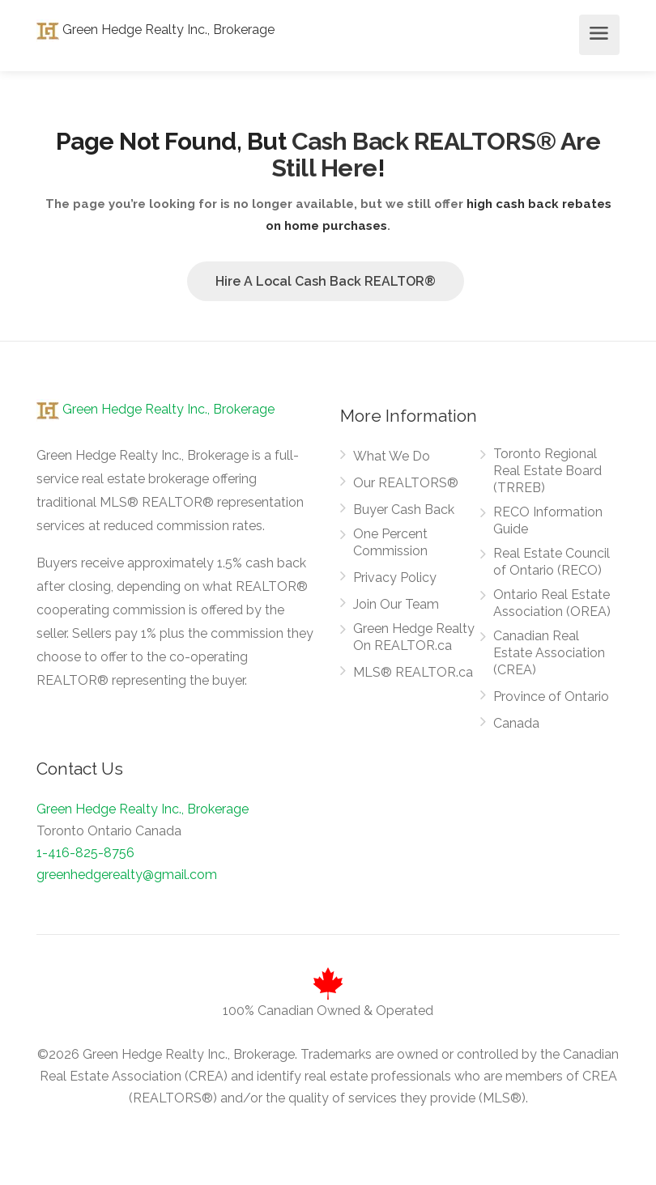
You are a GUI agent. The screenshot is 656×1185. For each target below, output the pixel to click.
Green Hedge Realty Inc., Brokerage (155, 29)
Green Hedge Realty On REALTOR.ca (414, 637)
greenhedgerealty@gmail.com (126, 874)
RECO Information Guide (548, 520)
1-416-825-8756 (85, 852)
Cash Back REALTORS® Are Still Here (436, 154)
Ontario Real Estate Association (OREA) (552, 603)
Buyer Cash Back (403, 509)
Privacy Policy (395, 577)
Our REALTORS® (405, 483)
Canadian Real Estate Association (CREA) (549, 652)
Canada (516, 723)
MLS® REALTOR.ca (413, 672)
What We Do (391, 456)
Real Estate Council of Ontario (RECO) (551, 562)
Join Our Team (396, 604)
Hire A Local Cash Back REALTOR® (325, 281)
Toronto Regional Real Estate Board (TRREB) (547, 470)
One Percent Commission (390, 542)
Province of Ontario (551, 696)
